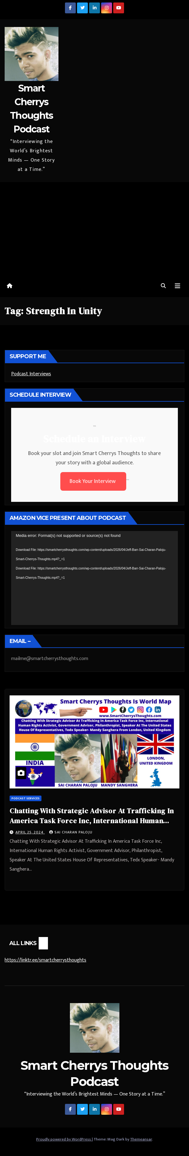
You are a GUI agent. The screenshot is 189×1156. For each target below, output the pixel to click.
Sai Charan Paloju (70, 832)
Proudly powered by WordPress (64, 1139)
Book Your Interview (93, 481)
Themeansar (141, 1139)
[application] (94, 578)
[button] (163, 286)
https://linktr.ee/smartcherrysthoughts (45, 960)
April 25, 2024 (30, 832)
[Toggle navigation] (177, 286)
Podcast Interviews (31, 374)
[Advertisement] (94, 228)
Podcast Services (25, 798)
